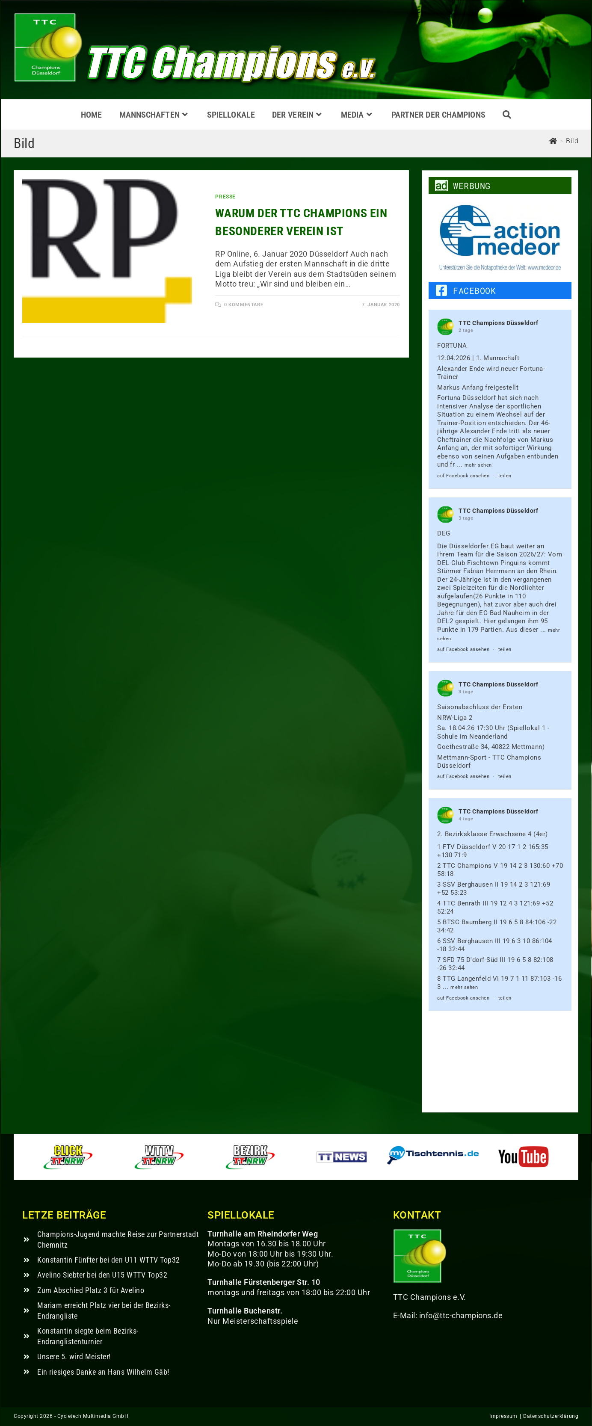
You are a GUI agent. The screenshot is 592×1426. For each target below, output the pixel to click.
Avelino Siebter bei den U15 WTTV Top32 (102, 1274)
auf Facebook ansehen (463, 476)
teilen (505, 476)
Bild (572, 141)
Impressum (503, 1416)
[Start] (553, 141)
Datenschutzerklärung (550, 1416)
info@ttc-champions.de (461, 1315)
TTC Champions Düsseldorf (498, 323)
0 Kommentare (243, 305)
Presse (225, 197)
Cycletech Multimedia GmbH (93, 1416)
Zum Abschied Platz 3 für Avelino (90, 1290)
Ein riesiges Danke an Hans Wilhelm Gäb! (103, 1371)
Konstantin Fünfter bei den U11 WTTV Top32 (108, 1259)
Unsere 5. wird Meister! (74, 1356)
